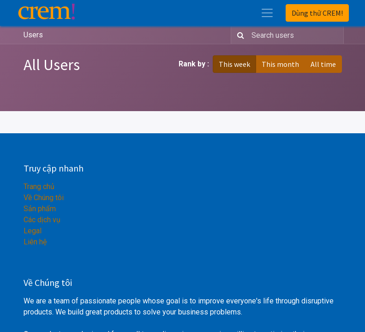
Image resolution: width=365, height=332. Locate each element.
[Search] (238, 35)
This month (280, 64)
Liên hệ (35, 241)
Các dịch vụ (42, 219)
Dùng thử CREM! (317, 13)
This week (234, 64)
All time (323, 64)
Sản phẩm (40, 208)
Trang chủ (39, 186)
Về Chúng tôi (44, 197)
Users (33, 34)
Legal (33, 230)
